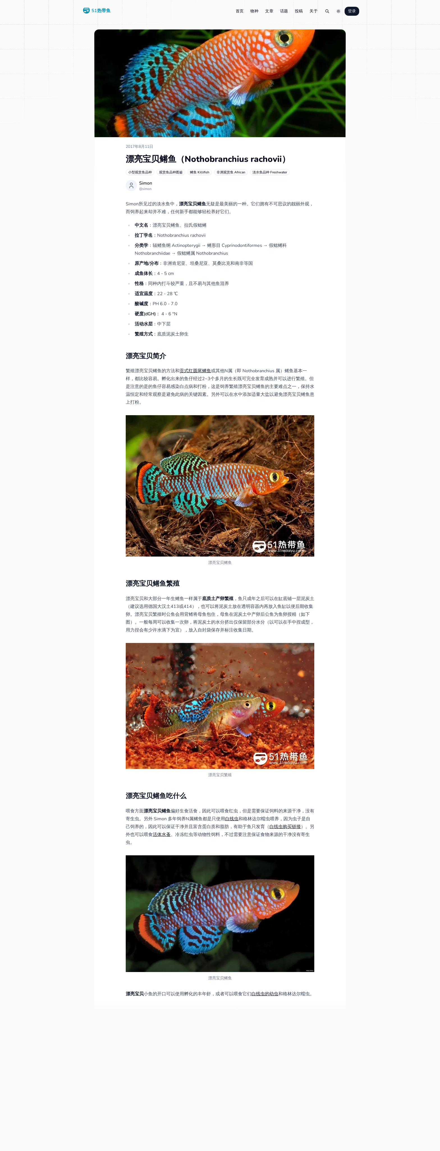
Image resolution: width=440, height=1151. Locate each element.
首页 (240, 11)
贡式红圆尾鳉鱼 (195, 371)
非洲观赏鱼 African (231, 172)
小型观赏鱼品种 (140, 172)
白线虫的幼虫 (264, 994)
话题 (284, 11)
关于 (314, 11)
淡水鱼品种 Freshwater (270, 172)
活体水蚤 (162, 834)
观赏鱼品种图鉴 (171, 172)
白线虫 (232, 819)
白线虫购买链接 (285, 827)
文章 (269, 11)
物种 (254, 11)
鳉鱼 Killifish (199, 172)
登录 (352, 11)
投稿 (299, 11)
